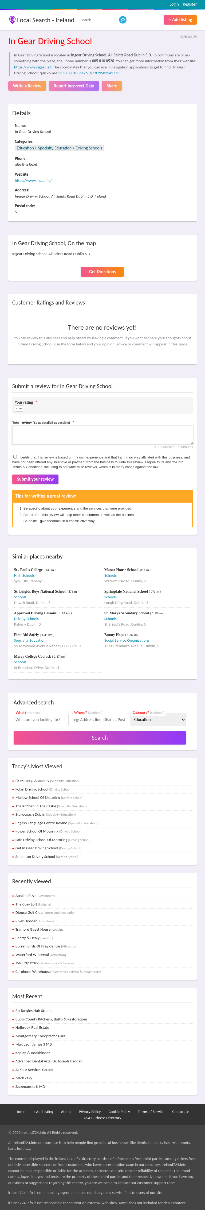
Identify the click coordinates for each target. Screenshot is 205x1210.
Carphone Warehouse (58, 971)
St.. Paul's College (29, 570)
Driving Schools (89, 148)
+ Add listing (180, 19)
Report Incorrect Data (74, 86)
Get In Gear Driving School (48, 848)
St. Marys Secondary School (127, 613)
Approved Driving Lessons (35, 613)
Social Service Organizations (126, 640)
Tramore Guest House (40, 929)
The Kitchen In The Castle (51, 806)
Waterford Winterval (40, 954)
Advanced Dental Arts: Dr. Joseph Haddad (48, 1061)
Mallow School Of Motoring (49, 797)
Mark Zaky (23, 1078)
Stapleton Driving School (46, 856)
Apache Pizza (35, 895)
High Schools (24, 575)
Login (174, 4)
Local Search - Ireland (45, 20)
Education (25, 148)
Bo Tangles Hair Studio (33, 1010)
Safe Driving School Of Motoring (52, 839)
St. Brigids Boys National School (40, 591)
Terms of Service (151, 1111)
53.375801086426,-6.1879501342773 (88, 73)
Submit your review (35, 479)
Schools (110, 575)
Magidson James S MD (33, 1044)
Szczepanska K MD (30, 1086)
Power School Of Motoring (48, 831)
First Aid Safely (27, 635)
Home (20, 1111)
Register (190, 4)
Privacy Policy (90, 1111)
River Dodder (34, 921)
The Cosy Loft (33, 904)
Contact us (180, 1111)
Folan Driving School (43, 789)
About (66, 1111)
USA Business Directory (102, 1117)
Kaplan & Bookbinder (32, 1052)
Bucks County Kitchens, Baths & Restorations (51, 1019)
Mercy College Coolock (33, 656)
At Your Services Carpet (34, 1069)
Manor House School (121, 570)
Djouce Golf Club (46, 912)
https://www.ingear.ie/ (32, 67)
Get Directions (102, 272)
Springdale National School (126, 591)
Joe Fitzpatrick (45, 963)
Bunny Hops (114, 635)
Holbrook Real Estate (32, 1027)
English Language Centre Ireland (56, 822)
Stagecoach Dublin (45, 814)
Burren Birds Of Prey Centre (46, 946)
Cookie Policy (119, 1111)
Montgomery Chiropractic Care (40, 1036)
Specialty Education (55, 148)
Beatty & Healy (34, 937)
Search (100, 737)
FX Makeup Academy (47, 780)
